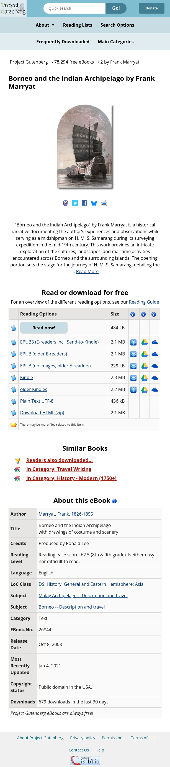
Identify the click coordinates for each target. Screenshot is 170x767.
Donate (152, 8)
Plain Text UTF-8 (36, 401)
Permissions (113, 737)
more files (48, 424)
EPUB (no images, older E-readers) (55, 366)
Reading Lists (77, 25)
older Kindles (33, 389)
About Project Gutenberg (40, 737)
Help (100, 750)
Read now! (43, 328)
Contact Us (79, 750)
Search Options (117, 25)
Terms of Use (143, 737)
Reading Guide (144, 302)
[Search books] (74, 8)
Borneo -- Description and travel (72, 607)
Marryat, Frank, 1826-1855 (66, 514)
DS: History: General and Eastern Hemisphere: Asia (91, 584)
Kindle (26, 377)
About (45, 25)
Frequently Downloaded (62, 42)
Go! (116, 8)
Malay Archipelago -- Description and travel (83, 595)
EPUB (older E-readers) (43, 354)
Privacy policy (82, 737)
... (85, 271)
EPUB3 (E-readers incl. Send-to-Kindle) (59, 342)
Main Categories (116, 42)
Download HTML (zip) (42, 413)
